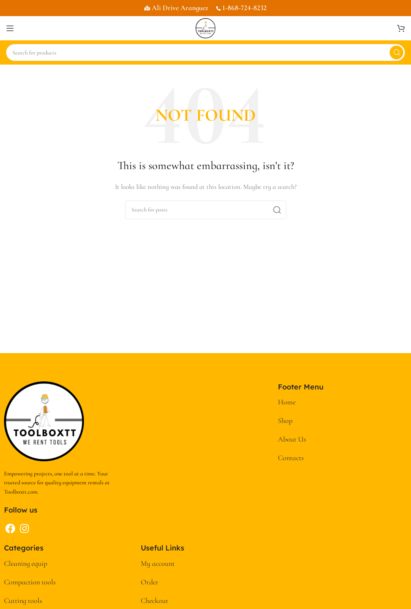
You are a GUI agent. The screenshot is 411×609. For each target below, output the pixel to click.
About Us (292, 439)
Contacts (291, 457)
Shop (285, 420)
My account (158, 563)
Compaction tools (30, 582)
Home (287, 402)
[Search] (205, 52)
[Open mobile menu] (10, 28)
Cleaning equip (25, 563)
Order (150, 582)
